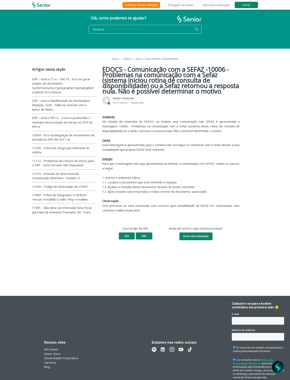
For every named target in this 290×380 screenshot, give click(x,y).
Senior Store (52, 354)
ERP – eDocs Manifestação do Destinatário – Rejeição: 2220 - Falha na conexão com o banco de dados (62, 105)
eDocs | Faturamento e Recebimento (156, 59)
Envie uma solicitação (216, 5)
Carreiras (50, 362)
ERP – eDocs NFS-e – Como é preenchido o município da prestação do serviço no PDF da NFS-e (62, 122)
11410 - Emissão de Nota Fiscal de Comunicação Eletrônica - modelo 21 (56, 176)
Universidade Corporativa (61, 358)
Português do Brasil (180, 5)
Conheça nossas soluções (141, 5)
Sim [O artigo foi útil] (127, 236)
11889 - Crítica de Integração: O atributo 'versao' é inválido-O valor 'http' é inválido (60, 197)
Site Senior (51, 349)
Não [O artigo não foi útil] (144, 236)
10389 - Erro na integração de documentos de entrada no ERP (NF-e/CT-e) (63, 137)
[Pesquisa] (145, 29)
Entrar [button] (246, 5)
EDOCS (127, 59)
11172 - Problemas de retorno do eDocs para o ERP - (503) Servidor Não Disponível (63, 163)
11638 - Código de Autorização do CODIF (60, 186)
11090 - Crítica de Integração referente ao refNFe (60, 150)
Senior (115, 59)
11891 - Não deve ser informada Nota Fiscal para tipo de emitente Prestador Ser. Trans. (62, 210)
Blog (47, 367)
